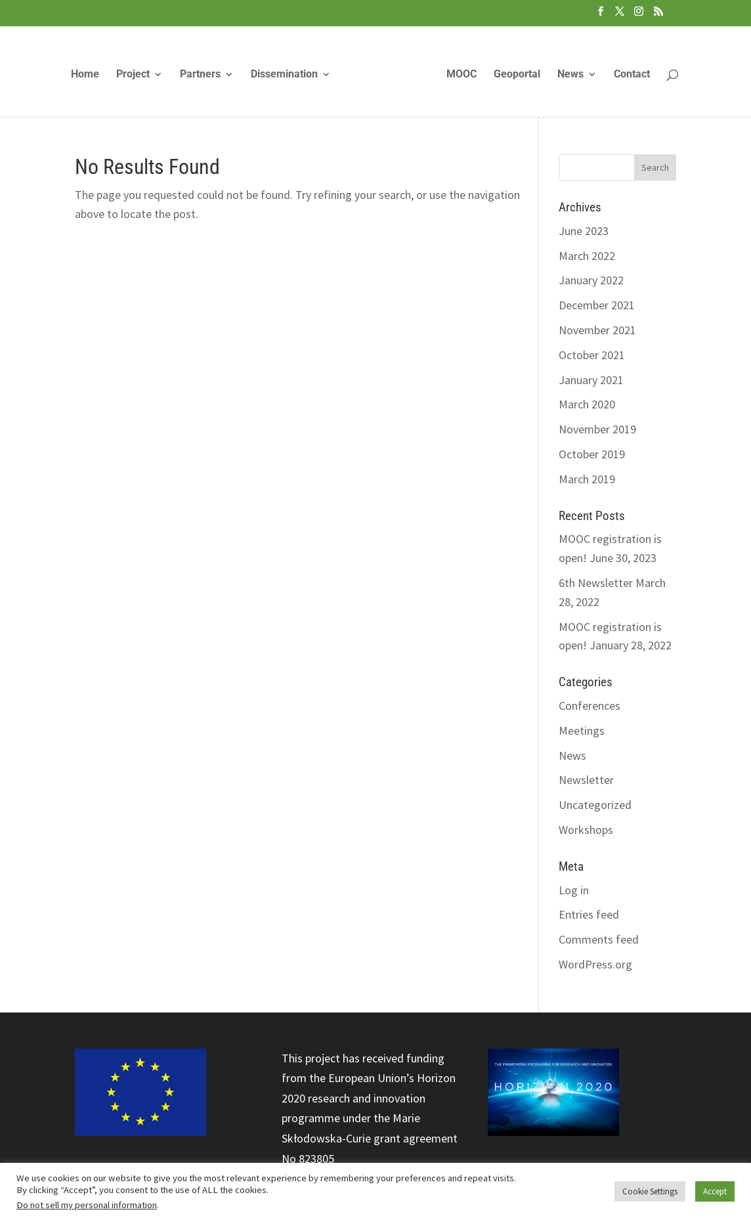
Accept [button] (715, 1191)
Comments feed (599, 939)
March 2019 (587, 479)
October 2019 (592, 454)
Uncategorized (595, 804)
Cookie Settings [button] (649, 1191)
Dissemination (284, 75)
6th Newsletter (596, 582)
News (570, 75)
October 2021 (592, 354)
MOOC (461, 75)
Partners (200, 75)
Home (85, 75)
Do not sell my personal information (86, 1205)
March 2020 (587, 404)
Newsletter (586, 779)
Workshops (586, 829)
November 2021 (597, 330)
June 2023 (584, 230)
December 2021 (597, 305)
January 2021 (591, 379)
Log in (574, 890)
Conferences (589, 705)
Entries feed (589, 914)
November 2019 (597, 429)
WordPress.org (595, 964)
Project (133, 75)
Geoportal (517, 75)
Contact (632, 75)
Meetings (582, 730)
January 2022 (591, 280)
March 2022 (587, 255)
